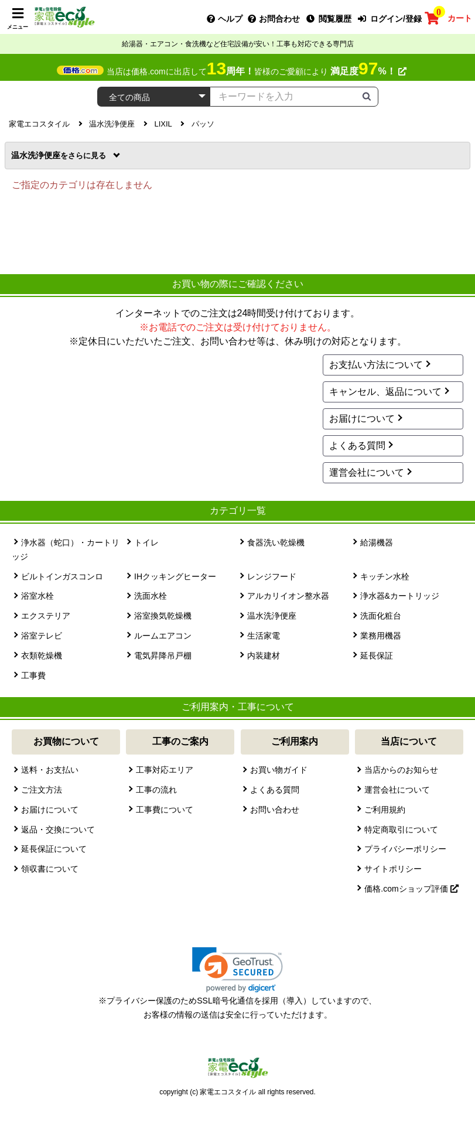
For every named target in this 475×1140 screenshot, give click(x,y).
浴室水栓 (37, 595)
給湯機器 (376, 542)
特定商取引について (401, 829)
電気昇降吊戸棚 (163, 655)
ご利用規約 (384, 809)
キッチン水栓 (384, 576)
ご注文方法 (41, 789)
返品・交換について (58, 829)
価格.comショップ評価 (411, 888)
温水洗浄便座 (59, 155)
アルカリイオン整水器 (288, 595)
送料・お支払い (49, 769)
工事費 (33, 675)
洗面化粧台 (380, 615)
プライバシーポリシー (405, 849)
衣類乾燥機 (41, 655)
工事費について (164, 809)
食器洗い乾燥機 (276, 542)
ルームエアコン (163, 635)
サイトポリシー (393, 868)
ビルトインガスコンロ (62, 576)
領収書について (49, 868)
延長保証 (376, 655)
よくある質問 (357, 445)
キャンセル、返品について (385, 392)
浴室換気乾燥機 (163, 615)
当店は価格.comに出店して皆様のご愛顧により (256, 71)
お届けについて (362, 419)
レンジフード (271, 576)
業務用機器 (380, 635)
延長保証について (54, 849)
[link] (237, 970)
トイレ (146, 542)
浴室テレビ (41, 635)
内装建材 (263, 655)
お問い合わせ (274, 809)
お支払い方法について (376, 365)
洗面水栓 (150, 595)
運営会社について (366, 472)
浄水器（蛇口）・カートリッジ (65, 549)
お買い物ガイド (278, 769)
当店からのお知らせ (401, 769)
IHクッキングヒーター (175, 576)
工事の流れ (156, 789)
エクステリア (45, 615)
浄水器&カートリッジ (399, 595)
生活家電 (263, 635)
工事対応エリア (164, 769)
